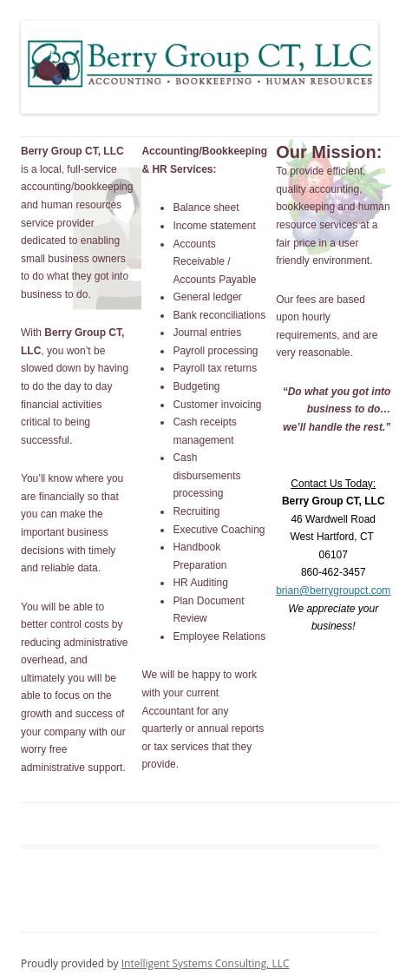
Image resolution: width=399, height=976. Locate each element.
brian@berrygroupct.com (333, 590)
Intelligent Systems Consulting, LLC (205, 963)
